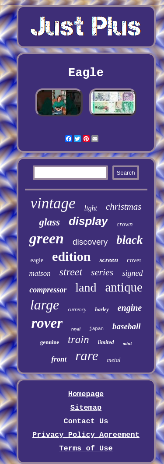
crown (124, 224)
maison (40, 273)
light (90, 208)
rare (86, 355)
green (46, 238)
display (88, 221)
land (85, 287)
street (70, 272)
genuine (49, 342)
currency (77, 309)
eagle (37, 260)
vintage (52, 203)
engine (130, 308)
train (78, 339)
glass (49, 222)
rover (47, 323)
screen (108, 260)
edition (71, 256)
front (58, 359)
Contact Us (85, 421)
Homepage (86, 394)
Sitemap (85, 408)
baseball (126, 326)
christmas (124, 206)
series (102, 272)
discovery (90, 241)
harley (101, 309)
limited (106, 342)
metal (114, 360)
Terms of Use (85, 448)
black (129, 239)
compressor (47, 289)
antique (123, 287)
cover (134, 260)
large (44, 305)
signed (132, 273)
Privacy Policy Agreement (86, 435)
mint (127, 343)
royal (75, 329)
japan (96, 328)
